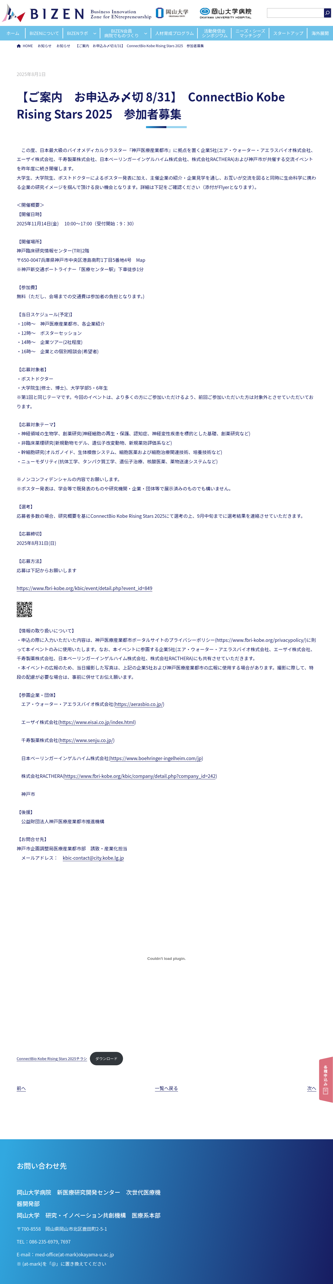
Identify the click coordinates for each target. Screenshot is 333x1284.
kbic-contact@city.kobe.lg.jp (93, 857)
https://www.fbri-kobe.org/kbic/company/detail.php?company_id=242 (140, 776)
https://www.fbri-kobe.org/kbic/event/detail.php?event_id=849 (84, 588)
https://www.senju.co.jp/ (86, 740)
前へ (21, 1088)
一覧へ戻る (166, 1088)
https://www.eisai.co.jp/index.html (97, 722)
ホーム (12, 33)
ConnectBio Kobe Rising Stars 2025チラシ (52, 1058)
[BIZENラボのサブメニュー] (95, 33)
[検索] (327, 13)
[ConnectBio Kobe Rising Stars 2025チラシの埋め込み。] (166, 958)
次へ (311, 1088)
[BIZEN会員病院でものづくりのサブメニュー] (145, 33)
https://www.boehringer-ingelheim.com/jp (156, 758)
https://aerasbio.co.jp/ (139, 704)
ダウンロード (106, 1058)
